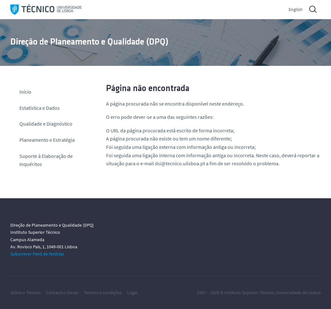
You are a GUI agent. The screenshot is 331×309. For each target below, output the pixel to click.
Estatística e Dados (39, 108)
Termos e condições (103, 292)
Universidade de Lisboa (298, 292)
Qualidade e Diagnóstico (45, 123)
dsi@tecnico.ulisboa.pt (180, 163)
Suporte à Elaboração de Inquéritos (46, 160)
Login (132, 292)
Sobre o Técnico (25, 292)
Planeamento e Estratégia (47, 140)
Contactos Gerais (62, 292)
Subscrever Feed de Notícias (37, 254)
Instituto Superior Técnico (249, 292)
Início (25, 91)
